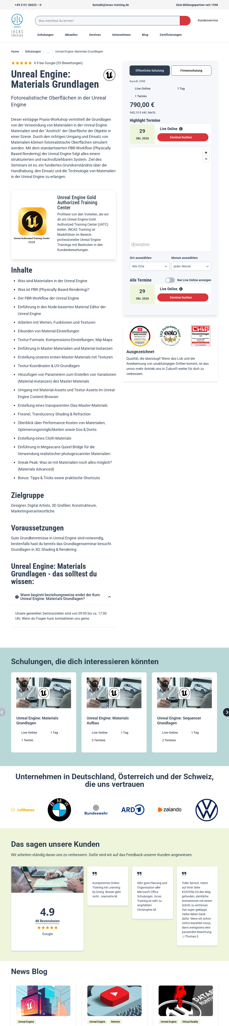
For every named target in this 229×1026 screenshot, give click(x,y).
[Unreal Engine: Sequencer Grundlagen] (185, 712)
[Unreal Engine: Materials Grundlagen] (44, 712)
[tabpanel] (170, 193)
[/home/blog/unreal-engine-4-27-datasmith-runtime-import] (186, 1001)
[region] (170, 197)
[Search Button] (185, 20)
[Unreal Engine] (26, 1021)
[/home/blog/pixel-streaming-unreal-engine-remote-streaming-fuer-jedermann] (114, 1001)
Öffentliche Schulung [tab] (149, 70)
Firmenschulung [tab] (191, 70)
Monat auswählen (184, 258)
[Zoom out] (206, 159)
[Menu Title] (73, 35)
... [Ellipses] (48, 51)
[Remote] (115, 1021)
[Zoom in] (206, 153)
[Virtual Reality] (190, 1021)
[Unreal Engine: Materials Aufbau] (114, 712)
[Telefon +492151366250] (26, 5)
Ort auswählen (141, 258)
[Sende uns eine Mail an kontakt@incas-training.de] (109, 5)
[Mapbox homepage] (140, 244)
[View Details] (181, 129)
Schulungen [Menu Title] (47, 34)
